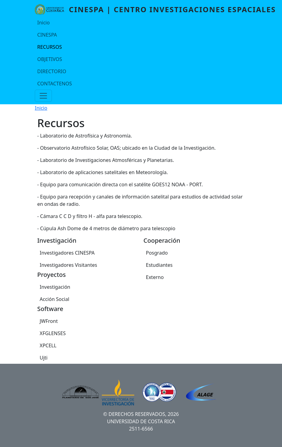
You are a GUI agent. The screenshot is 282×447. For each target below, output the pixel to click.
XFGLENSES (53, 333)
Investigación (55, 287)
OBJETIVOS (49, 59)
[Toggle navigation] (43, 96)
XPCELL (48, 345)
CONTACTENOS (54, 83)
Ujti (44, 357)
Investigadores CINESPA (67, 252)
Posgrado (157, 252)
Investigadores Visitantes (68, 265)
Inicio (43, 22)
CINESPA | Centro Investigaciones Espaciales (172, 9)
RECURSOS (49, 47)
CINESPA (47, 34)
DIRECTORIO (51, 71)
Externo (155, 277)
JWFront (49, 321)
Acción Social (54, 299)
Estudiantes (159, 265)
